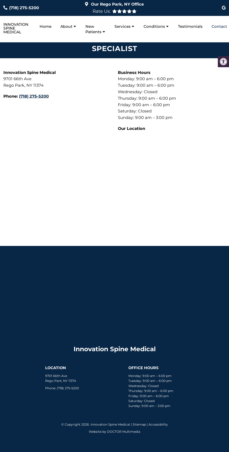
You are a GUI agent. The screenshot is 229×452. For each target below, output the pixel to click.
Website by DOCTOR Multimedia (114, 432)
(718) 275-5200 (24, 7)
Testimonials (190, 26)
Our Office (117, 4)
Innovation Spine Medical (15, 28)
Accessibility (158, 424)
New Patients (93, 29)
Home (45, 26)
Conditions (154, 26)
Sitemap (139, 424)
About (66, 26)
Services (122, 26)
